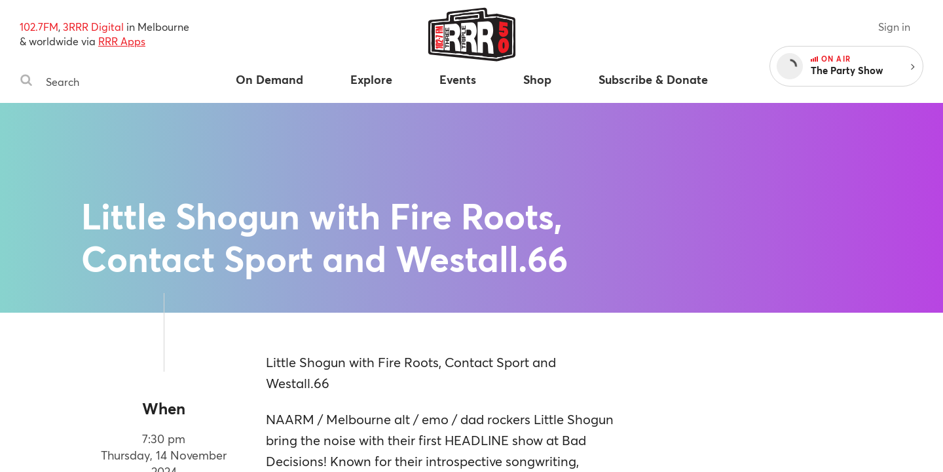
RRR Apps (121, 41)
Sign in (894, 26)
